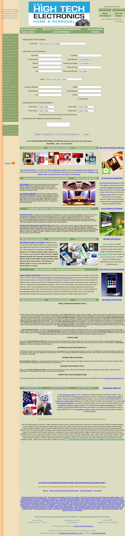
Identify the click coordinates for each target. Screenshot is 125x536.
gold (97, 172)
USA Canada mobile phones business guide (34, 497)
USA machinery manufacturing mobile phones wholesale (104, 504)
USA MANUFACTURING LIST (112, 388)
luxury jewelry (66, 174)
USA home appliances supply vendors (90, 507)
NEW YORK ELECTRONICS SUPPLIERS (111, 148)
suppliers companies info (107, 405)
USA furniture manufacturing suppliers (107, 501)
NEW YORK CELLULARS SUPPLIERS (33, 239)
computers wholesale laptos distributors (111, 187)
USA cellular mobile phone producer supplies (87, 509)
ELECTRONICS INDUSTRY (28, 194)
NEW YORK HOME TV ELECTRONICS (59, 148)
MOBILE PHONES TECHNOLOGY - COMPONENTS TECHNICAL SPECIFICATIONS (59, 269)
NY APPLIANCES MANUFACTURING (33, 148)
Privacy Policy (98, 490)
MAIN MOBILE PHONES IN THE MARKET (32, 242)
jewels (46, 174)
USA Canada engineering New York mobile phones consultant (99, 500)
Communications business (108, 257)
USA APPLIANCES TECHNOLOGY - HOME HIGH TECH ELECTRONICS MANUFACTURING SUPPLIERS (59, 208)
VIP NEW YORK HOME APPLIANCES (85, 178)
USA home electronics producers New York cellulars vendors (78, 501)
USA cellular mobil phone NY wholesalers (43, 504)
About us (45, 490)
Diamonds (77, 174)
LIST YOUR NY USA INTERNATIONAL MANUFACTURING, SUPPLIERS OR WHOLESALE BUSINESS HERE (72, 482)
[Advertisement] (73, 461)
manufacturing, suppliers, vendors (85, 409)
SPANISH (8, 163)
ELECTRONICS (24, 184)
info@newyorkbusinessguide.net (114, 378)
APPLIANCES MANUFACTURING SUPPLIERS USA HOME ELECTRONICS (46, 178)
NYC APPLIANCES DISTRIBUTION (111, 178)
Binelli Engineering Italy (99, 533)
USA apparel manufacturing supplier (63, 509)
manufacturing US (79, 397)
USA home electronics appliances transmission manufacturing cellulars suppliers (97, 506)
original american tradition (114, 397)
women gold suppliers (54, 174)
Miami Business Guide (105, 254)
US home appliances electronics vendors (57, 503)
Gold (71, 174)
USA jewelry (91, 172)
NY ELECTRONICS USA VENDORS (112, 208)
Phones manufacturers (109, 244)
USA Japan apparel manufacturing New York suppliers (63, 497)
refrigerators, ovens (105, 194)
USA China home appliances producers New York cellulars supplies (100, 497)
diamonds (40, 174)
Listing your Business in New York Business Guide (64, 490)
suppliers (63, 170)
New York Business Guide (28, 170)
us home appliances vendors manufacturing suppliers (71, 504)
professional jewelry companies (84, 170)
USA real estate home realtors (110, 509)
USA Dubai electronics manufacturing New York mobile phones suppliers (80, 498)
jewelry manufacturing (54, 170)
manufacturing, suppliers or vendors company (71, 405)
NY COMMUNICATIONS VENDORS (85, 239)
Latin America (116, 201)
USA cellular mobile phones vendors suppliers (60, 506)
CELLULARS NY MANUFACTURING (59, 239)
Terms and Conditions (86, 490)
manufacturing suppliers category (65, 401)
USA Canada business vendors (43, 509)
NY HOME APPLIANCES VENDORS (85, 148)
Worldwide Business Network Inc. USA (70, 533)
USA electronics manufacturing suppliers (66, 507)
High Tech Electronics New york (108, 183)
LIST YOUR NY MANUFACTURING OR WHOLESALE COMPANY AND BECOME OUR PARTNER (95, 439)
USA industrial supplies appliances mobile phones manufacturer (88, 503)
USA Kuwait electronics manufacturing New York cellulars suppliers (60, 500)
